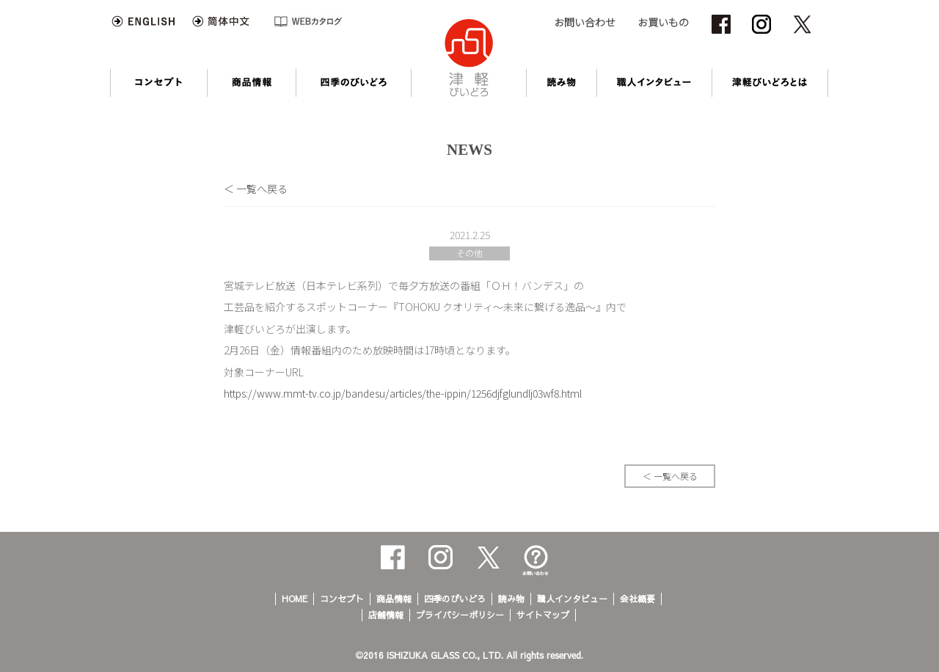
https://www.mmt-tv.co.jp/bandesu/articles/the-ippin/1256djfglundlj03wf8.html (403, 393)
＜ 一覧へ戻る (256, 188)
